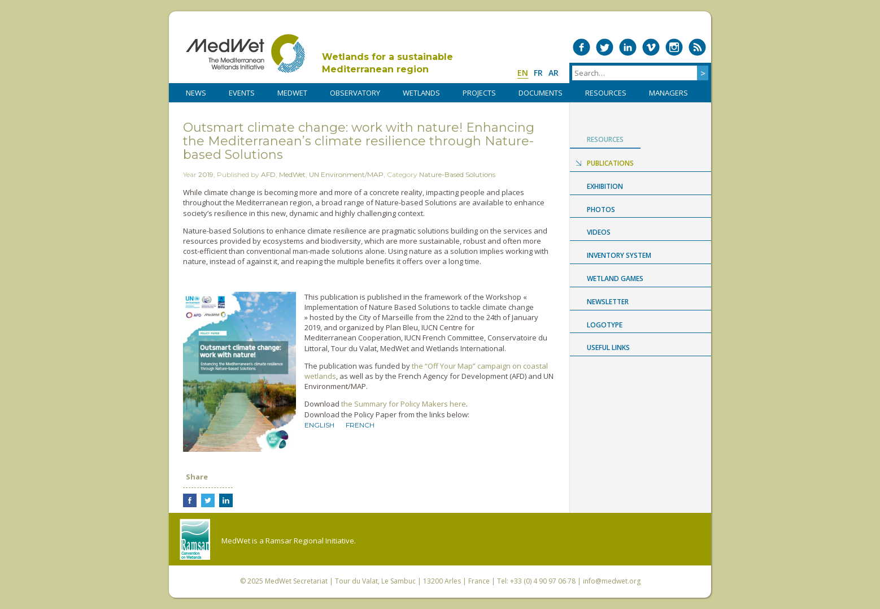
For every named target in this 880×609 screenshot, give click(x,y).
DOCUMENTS (541, 93)
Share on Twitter (208, 500)
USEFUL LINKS (608, 347)
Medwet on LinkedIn (628, 47)
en (522, 72)
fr (538, 72)
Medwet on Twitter (604, 47)
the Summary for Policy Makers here (403, 404)
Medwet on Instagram (674, 47)
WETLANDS (421, 93)
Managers (668, 93)
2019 (206, 174)
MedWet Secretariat (296, 581)
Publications (610, 163)
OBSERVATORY (355, 93)
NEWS (196, 93)
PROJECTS (479, 93)
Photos (601, 209)
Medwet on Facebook (581, 47)
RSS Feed (697, 47)
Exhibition (605, 186)
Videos (599, 232)
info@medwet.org (612, 581)
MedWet (245, 53)
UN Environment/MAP (346, 174)
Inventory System (619, 255)
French (360, 425)
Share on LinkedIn (226, 500)
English (319, 425)
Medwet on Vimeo (651, 47)
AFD (268, 174)
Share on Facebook (190, 500)
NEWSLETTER (608, 301)
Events (242, 93)
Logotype (604, 325)
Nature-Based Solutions (457, 174)
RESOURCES (605, 93)
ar (553, 72)
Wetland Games (615, 278)
